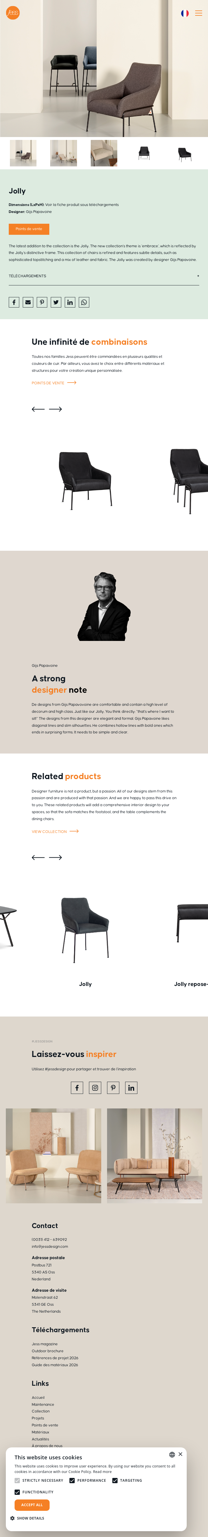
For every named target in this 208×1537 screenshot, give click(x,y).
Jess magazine (45, 1344)
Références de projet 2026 (55, 1358)
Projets (38, 1418)
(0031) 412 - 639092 (49, 1240)
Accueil (38, 1398)
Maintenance (43, 1405)
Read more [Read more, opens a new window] (102, 1471)
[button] (29, 1518)
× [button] (180, 1454)
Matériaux (40, 1432)
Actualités (40, 1439)
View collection (56, 832)
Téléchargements (27, 276)
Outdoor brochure (48, 1351)
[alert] (96, 1489)
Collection (41, 1411)
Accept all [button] (32, 1504)
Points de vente (55, 383)
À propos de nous (47, 1446)
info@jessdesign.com (50, 1247)
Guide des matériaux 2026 (55, 1365)
